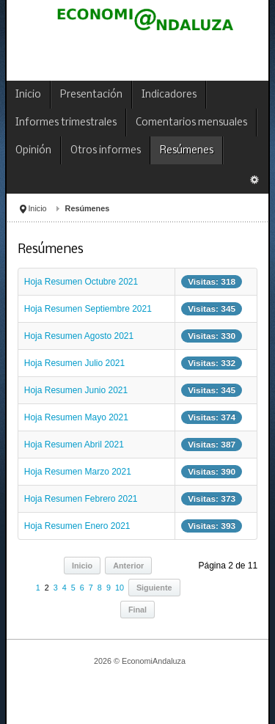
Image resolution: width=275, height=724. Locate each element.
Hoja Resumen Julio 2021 (74, 363)
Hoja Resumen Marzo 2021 (77, 472)
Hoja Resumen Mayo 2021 (76, 417)
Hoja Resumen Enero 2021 (77, 526)
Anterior (128, 565)
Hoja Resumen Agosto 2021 (78, 336)
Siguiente (154, 587)
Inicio (37, 208)
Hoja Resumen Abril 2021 (74, 444)
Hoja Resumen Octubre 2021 (81, 282)
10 (119, 587)
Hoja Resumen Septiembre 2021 (88, 309)
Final (137, 609)
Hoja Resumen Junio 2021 (76, 390)
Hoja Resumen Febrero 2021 (81, 499)
